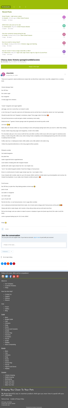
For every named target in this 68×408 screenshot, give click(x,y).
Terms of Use (5, 399)
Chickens (7, 323)
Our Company (9, 283)
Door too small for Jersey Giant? (11, 42)
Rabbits (7, 342)
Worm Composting (10, 344)
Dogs (6, 325)
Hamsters (8, 335)
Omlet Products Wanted (23, 26)
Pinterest (17, 276)
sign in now (37, 237)
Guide (3, 314)
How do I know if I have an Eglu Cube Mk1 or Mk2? (16, 50)
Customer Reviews (10, 285)
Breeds (3, 348)
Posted (12, 75)
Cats (6, 321)
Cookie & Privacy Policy (17, 399)
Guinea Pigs (8, 333)
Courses (3, 372)
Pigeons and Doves (10, 366)
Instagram (2, 276)
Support (7, 296)
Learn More (8, 395)
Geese (7, 361)
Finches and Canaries (11, 329)
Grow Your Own (9, 381)
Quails (7, 340)
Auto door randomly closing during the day (14, 33)
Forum (7, 307)
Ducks (7, 327)
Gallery (7, 308)
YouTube (13, 276)
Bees (6, 317)
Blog (6, 310)
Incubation (8, 336)
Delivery (7, 298)
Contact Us (8, 294)
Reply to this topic (34, 66)
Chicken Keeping (10, 375)
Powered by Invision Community (34, 407)
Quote (6, 229)
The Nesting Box (21, 61)
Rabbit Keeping (9, 377)
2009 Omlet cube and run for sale (11, 25)
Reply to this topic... (9, 244)
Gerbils (7, 331)
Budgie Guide (9, 319)
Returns (7, 300)
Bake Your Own (9, 385)
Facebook (10, 276)
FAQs (6, 287)
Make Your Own (9, 383)
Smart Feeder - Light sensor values (12, 16)
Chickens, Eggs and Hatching (29, 44)
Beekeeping (8, 379)
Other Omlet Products (23, 18)
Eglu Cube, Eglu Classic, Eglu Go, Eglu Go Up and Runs (32, 52)
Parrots (7, 338)
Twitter (6, 276)
